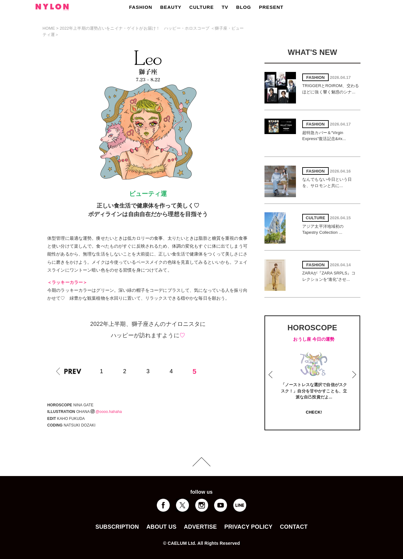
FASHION (140, 7)
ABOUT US (161, 527)
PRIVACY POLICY (248, 527)
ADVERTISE (200, 527)
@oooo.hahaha (106, 411)
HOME (49, 28)
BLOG (243, 7)
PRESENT (271, 7)
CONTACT (294, 527)
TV (225, 7)
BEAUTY (171, 7)
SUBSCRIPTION (117, 527)
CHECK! (314, 412)
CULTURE (201, 7)
